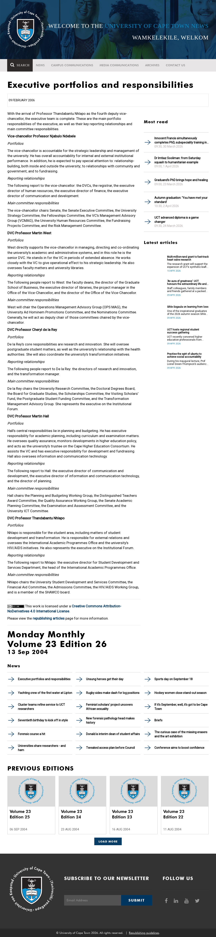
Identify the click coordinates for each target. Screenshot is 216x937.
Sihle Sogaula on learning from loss (187, 306)
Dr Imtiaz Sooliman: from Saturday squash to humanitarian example (177, 160)
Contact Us (175, 65)
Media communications (119, 65)
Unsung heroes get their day (104, 679)
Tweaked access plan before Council (110, 747)
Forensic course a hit (31, 734)
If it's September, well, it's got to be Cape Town (181, 707)
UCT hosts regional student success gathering (183, 331)
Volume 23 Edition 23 (122, 814)
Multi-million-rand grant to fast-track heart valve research (188, 258)
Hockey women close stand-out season (180, 693)
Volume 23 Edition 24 (71, 814)
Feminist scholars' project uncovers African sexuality (109, 707)
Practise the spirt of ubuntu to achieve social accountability (184, 355)
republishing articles (49, 618)
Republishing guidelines (144, 932)
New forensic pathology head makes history (110, 720)
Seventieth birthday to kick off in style (43, 720)
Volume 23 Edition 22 (173, 814)
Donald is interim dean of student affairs (113, 734)
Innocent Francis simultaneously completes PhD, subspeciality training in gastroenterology (180, 140)
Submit (136, 900)
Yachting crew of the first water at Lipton (45, 693)
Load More (108, 841)
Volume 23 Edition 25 (20, 814)
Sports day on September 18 (173, 679)
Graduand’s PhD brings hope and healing (181, 180)
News (40, 65)
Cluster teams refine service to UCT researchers (41, 707)
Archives (152, 65)
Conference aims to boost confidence (179, 747)
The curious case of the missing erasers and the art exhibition (180, 734)
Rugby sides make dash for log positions (112, 693)
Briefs (158, 720)
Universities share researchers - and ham (42, 748)
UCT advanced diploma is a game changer (176, 219)
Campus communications (72, 65)
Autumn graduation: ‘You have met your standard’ (181, 200)
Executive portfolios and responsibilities (44, 679)
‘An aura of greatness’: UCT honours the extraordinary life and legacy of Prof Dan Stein (187, 283)
